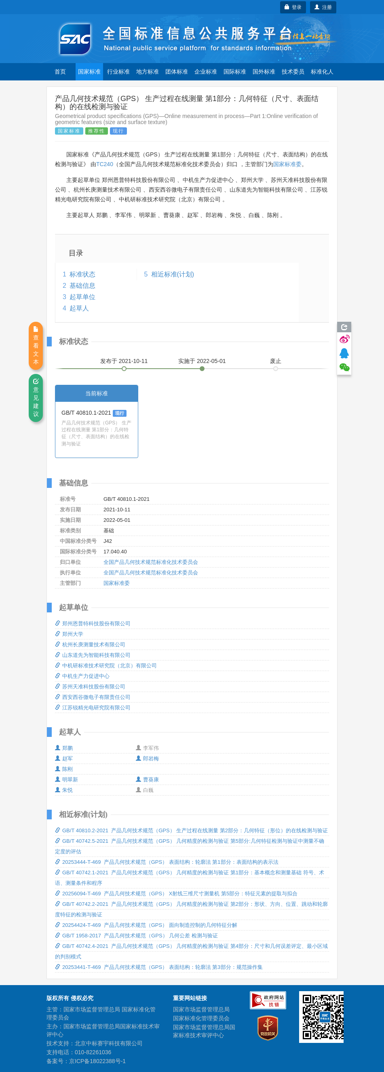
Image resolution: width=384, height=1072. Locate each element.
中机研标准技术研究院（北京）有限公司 (106, 666)
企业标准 (205, 71)
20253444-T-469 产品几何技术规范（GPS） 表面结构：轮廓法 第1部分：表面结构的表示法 (167, 862)
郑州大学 (69, 634)
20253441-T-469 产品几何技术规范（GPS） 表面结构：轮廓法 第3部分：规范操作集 (159, 967)
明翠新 (66, 780)
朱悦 (64, 790)
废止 (275, 361)
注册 (323, 7)
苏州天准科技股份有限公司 (90, 687)
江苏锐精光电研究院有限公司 (93, 708)
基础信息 (82, 285)
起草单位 (82, 296)
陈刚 (64, 769)
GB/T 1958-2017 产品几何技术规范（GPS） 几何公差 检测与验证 (136, 936)
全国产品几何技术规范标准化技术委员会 (150, 562)
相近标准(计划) (172, 274)
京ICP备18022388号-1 (97, 1061)
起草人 (79, 308)
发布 (124, 361)
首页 (60, 71)
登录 (293, 7)
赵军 (64, 758)
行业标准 (118, 71)
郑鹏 (64, 748)
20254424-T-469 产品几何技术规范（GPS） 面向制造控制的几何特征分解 (146, 925)
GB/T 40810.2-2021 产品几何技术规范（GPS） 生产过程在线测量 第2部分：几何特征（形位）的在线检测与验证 (191, 830)
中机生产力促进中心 (82, 676)
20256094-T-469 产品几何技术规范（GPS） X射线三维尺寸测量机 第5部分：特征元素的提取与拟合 (176, 894)
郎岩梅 (147, 758)
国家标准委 (287, 164)
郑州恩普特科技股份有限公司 (93, 623)
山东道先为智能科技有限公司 (93, 655)
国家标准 (89, 71)
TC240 (104, 164)
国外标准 (264, 71)
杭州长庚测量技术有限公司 (90, 645)
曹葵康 (147, 780)
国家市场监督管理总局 (201, 1009)
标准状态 (82, 274)
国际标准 (235, 71)
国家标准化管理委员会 (201, 1018)
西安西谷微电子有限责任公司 (93, 697)
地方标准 (147, 71)
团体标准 (176, 71)
